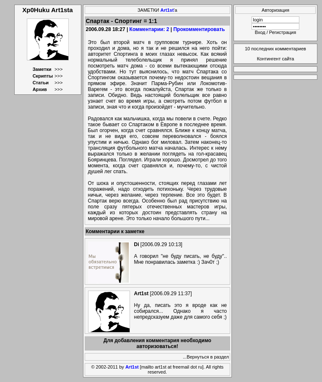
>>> (58, 69)
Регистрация (282, 32)
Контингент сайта (275, 58)
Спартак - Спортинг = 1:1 (121, 21)
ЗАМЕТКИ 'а (157, 10)
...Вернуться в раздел (206, 356)
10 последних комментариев (275, 48)
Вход (260, 32)
